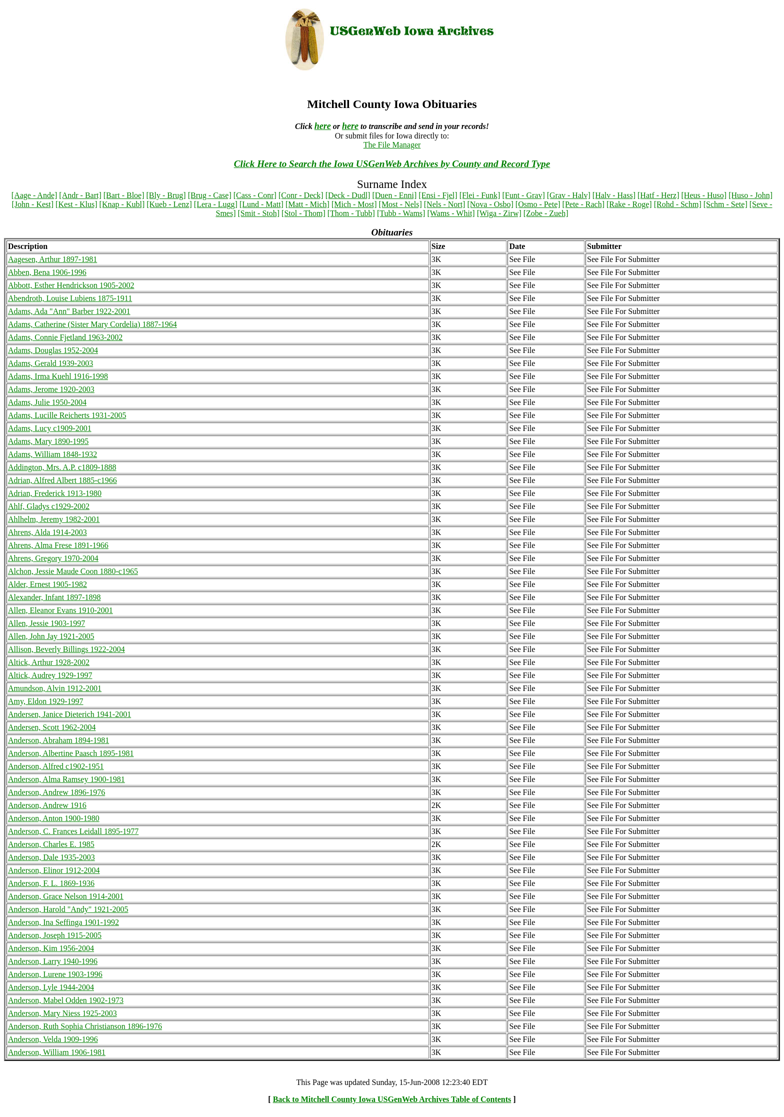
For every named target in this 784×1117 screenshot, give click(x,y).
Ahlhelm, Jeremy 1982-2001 (54, 519)
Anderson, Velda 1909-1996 (53, 1039)
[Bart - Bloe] (124, 195)
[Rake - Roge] (629, 204)
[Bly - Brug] (166, 195)
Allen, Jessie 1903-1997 (46, 623)
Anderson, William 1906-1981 (57, 1052)
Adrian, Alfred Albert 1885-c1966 (62, 480)
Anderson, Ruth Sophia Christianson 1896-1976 (85, 1026)
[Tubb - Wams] (401, 213)
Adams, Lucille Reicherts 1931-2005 (67, 415)
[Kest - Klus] (77, 204)
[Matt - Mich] (308, 204)
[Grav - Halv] (568, 195)
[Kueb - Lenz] (169, 204)
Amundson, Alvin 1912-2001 (55, 688)
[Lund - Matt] (262, 204)
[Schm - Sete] (726, 204)
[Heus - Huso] (704, 195)
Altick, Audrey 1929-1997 (50, 675)
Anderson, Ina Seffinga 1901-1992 (63, 922)
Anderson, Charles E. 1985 (51, 844)
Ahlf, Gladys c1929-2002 (49, 506)
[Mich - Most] (354, 204)
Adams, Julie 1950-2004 (47, 402)
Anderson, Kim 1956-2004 (51, 948)
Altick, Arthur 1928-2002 (49, 662)
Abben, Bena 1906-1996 (47, 272)
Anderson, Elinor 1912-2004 (54, 870)
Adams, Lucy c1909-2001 (50, 428)
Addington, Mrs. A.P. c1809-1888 (62, 467)
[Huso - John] (750, 195)
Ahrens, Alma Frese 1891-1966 (58, 545)
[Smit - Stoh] (259, 213)
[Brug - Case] (210, 195)
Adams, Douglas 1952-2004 (53, 350)
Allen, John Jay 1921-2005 (51, 636)
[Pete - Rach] (583, 204)
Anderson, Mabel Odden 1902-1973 (66, 1000)
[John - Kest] (33, 204)
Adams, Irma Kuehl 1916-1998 (58, 376)
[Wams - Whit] (450, 213)
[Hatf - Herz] (659, 195)
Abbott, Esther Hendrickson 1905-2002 (71, 285)
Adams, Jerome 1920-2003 (51, 389)
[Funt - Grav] (523, 195)
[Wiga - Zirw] (499, 213)
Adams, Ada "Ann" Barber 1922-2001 (69, 311)
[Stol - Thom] (304, 213)
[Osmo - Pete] (538, 204)
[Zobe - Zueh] (546, 213)
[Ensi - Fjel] (437, 195)
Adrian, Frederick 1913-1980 (55, 493)
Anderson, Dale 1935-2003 (51, 857)
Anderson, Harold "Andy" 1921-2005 (68, 909)
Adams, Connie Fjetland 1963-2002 (65, 337)
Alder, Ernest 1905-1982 (47, 584)
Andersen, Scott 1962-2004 (52, 727)
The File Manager (392, 144)
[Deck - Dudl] (348, 195)
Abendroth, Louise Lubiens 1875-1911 (70, 298)
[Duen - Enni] (394, 195)
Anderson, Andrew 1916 (47, 805)
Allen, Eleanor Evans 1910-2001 (60, 610)
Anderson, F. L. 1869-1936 (51, 883)
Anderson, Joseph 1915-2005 (55, 935)
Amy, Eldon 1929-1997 (46, 701)
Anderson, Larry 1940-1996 (53, 961)
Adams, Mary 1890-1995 (48, 441)
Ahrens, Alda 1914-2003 (47, 532)
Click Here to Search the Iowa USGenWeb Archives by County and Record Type (392, 163)
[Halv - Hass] (614, 195)
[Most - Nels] (400, 204)
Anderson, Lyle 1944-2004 (51, 987)
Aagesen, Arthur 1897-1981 (52, 259)
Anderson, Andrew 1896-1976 (56, 792)
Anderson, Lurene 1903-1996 (55, 974)
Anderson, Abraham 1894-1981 (58, 740)
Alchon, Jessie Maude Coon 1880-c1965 (73, 571)
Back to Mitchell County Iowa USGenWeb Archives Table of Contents (392, 1099)
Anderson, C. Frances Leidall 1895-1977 (73, 831)
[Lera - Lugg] (216, 204)
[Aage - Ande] (35, 195)
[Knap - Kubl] (122, 204)
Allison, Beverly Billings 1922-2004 (66, 649)
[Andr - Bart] (80, 195)
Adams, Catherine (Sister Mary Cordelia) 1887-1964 (92, 324)
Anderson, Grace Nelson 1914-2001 (66, 896)
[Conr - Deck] (301, 195)
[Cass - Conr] (255, 195)
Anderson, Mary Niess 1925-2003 (62, 1013)
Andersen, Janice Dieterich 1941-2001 (69, 714)
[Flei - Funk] (480, 195)
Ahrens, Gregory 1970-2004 (53, 558)
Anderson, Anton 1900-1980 (54, 818)
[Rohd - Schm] (678, 204)
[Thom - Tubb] (351, 213)
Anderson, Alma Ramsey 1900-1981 (66, 779)
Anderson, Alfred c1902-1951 (56, 766)
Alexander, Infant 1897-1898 (54, 597)
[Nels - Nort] (445, 204)
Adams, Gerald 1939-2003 (50, 363)
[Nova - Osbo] (490, 204)
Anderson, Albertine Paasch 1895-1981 (71, 753)
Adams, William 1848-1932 (52, 454)
